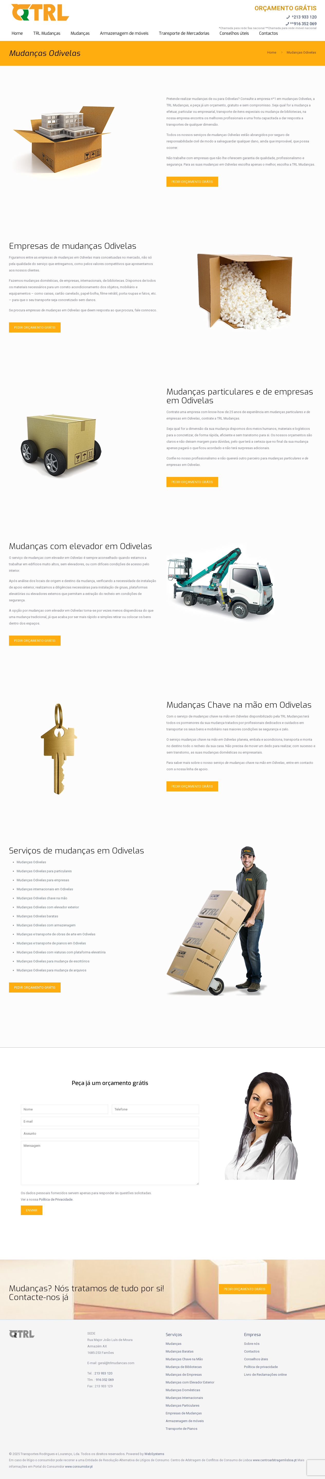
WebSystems (154, 1454)
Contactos (251, 1351)
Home (271, 52)
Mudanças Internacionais (184, 1398)
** (300, 24)
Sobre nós (251, 1344)
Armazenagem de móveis (185, 1421)
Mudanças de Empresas (184, 1375)
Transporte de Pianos (181, 1429)
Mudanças (173, 1344)
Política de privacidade (261, 1367)
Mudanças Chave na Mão (184, 1359)
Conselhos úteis (256, 1359)
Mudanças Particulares (182, 1405)
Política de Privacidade (55, 1199)
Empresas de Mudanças (184, 1413)
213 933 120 (103, 1373)
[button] (10, 1469)
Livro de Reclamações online (265, 1375)
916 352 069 (105, 1380)
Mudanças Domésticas (183, 1390)
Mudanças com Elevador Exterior (190, 1382)
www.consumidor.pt (79, 1466)
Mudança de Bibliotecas (184, 1367)
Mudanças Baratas (179, 1351)
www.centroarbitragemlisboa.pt (275, 1460)
